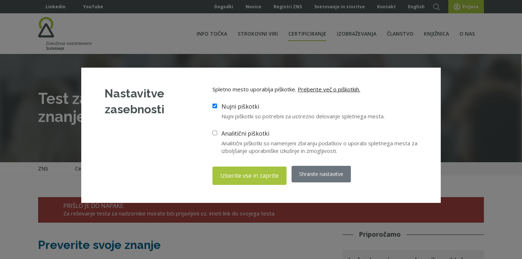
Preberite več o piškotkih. (329, 90)
